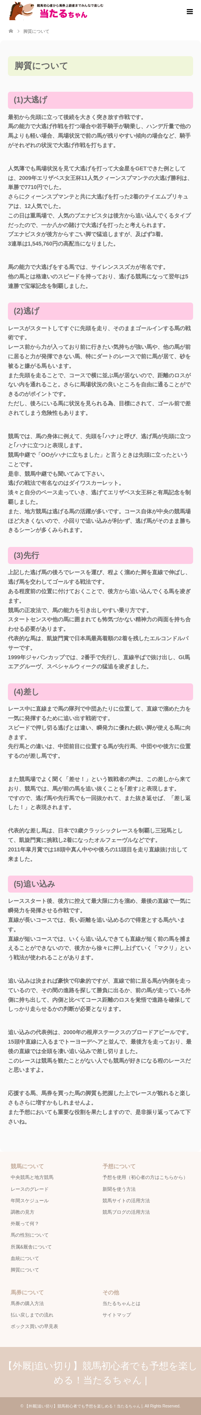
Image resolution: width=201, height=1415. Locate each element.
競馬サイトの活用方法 (126, 1200)
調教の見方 (22, 1212)
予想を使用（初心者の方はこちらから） (145, 1177)
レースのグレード (30, 1189)
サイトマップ (116, 1315)
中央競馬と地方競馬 (32, 1177)
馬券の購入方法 (27, 1303)
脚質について (25, 1270)
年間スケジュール (30, 1200)
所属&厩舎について (31, 1247)
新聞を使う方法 (119, 1189)
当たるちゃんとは (121, 1303)
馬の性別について (30, 1235)
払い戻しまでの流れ (32, 1315)
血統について (25, 1258)
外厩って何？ (25, 1223)
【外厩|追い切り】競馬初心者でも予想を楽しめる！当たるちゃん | (83, 1406)
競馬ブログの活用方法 (126, 1212)
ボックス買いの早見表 (34, 1326)
